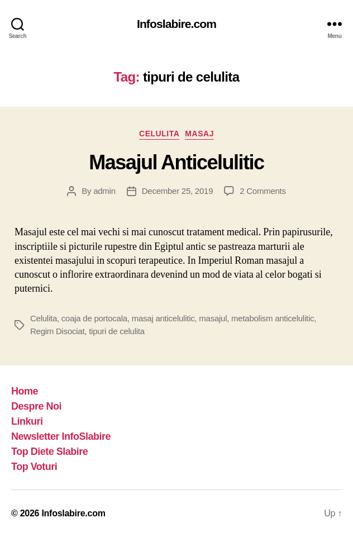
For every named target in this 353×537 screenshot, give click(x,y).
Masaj (199, 133)
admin (104, 191)
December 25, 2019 (177, 191)
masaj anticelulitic (163, 318)
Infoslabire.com (176, 24)
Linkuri (27, 421)
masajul (213, 318)
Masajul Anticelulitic (176, 162)
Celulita (159, 133)
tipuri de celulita (117, 331)
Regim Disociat (57, 331)
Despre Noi (36, 406)
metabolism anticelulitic (272, 318)
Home (24, 391)
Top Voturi (34, 466)
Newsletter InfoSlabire (61, 436)
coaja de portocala (94, 318)
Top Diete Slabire (49, 451)
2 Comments (263, 191)
